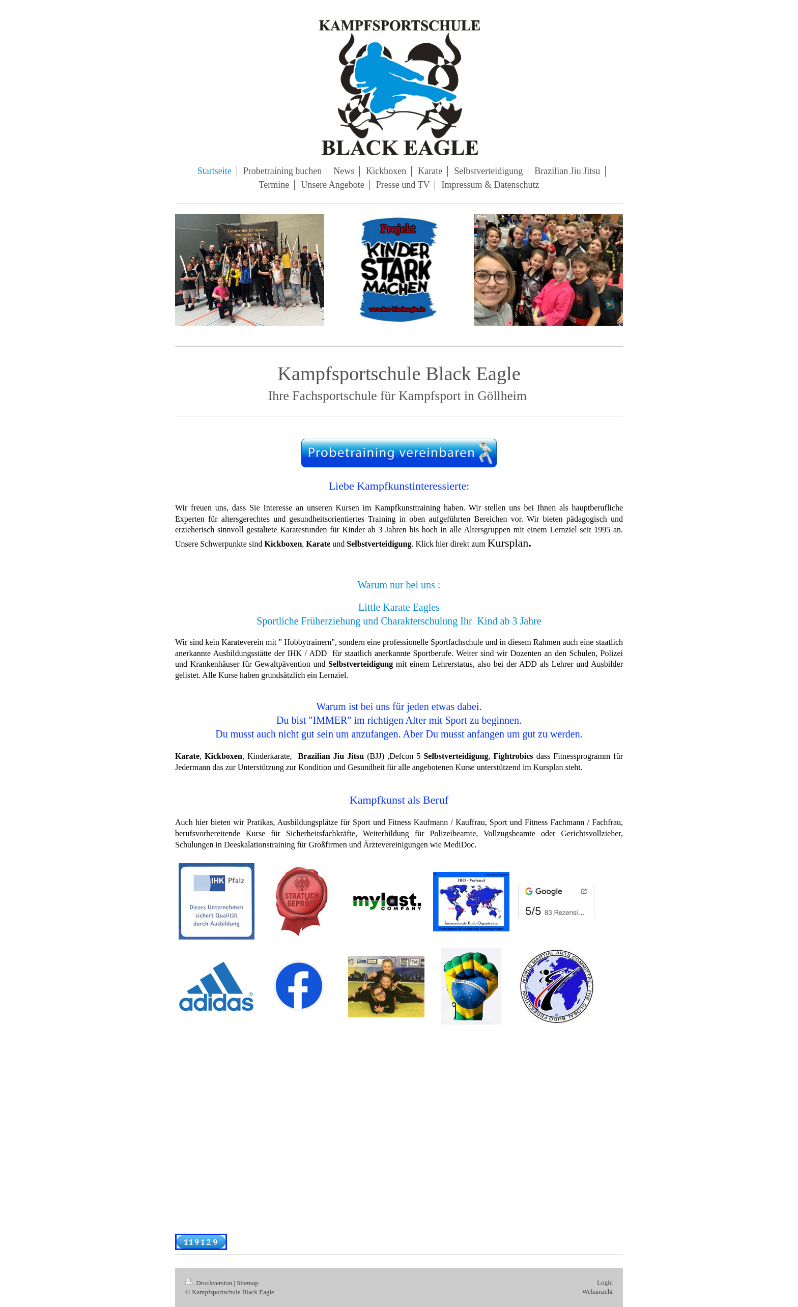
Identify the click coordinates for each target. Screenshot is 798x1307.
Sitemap (248, 1283)
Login (605, 1282)
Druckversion (209, 1283)
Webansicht (597, 1291)
